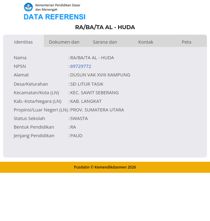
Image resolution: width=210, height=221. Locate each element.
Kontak (145, 42)
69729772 (80, 66)
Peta (186, 42)
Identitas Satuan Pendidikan (24, 43)
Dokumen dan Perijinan (64, 43)
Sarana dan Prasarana (105, 43)
